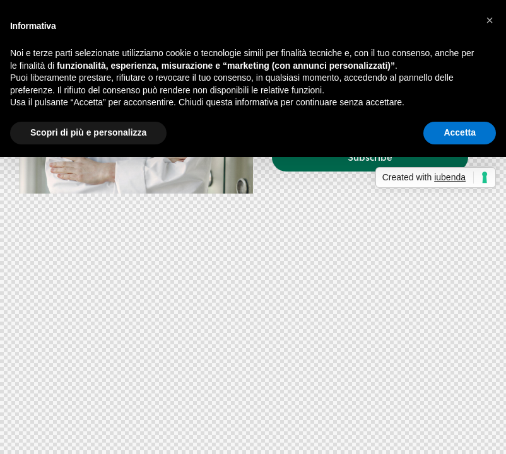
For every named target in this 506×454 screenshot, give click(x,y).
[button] (490, 20)
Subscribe (370, 157)
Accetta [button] (460, 132)
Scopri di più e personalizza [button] (88, 132)
